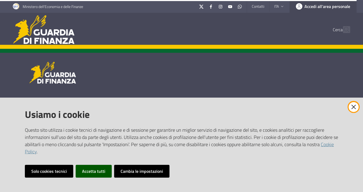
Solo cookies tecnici (49, 171)
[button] (343, 29)
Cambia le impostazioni (142, 171)
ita (279, 6)
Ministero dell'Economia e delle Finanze (53, 6)
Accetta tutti (93, 171)
